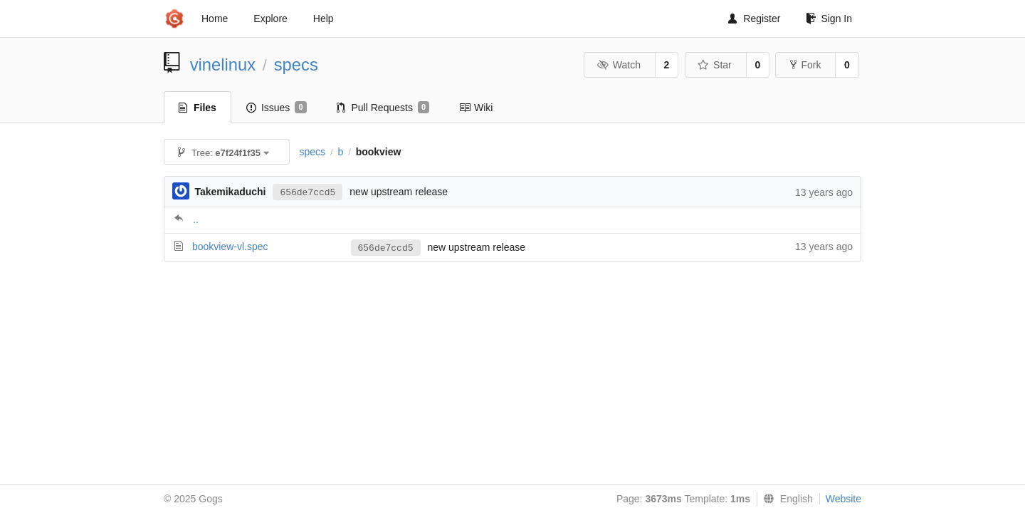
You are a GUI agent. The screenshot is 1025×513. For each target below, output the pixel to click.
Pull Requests (383, 107)
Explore (270, 18)
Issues (276, 107)
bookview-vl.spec (230, 246)
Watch (618, 65)
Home (214, 18)
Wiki (476, 107)
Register (754, 18)
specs (296, 64)
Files (197, 107)
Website (843, 498)
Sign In (829, 18)
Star (715, 65)
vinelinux (223, 64)
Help (323, 18)
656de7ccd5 (307, 192)
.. (196, 219)
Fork (805, 65)
